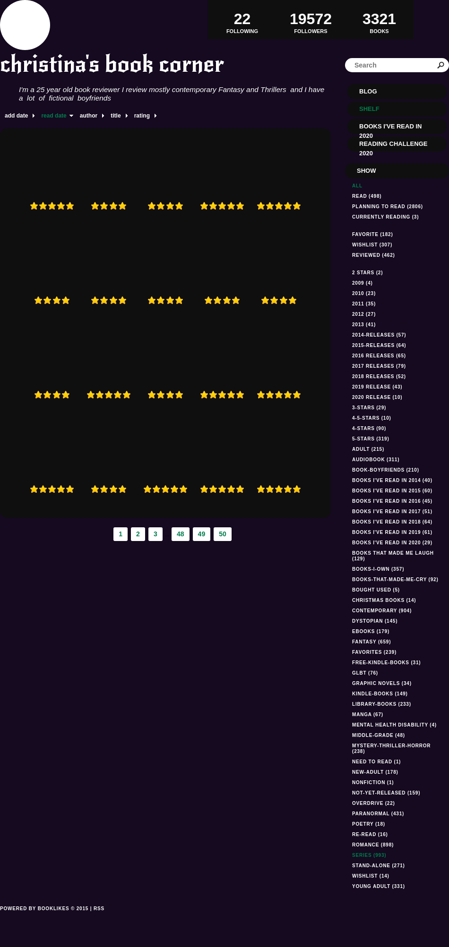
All (357, 185)
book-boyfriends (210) (385, 470)
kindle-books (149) (380, 693)
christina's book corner (112, 64)
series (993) (369, 855)
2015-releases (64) (379, 345)
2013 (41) (364, 324)
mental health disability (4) (394, 724)
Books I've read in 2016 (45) (392, 501)
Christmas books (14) (384, 600)
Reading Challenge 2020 (393, 146)
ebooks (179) (370, 631)
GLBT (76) (365, 673)
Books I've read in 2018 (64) (392, 521)
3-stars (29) (369, 407)
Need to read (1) (376, 761)
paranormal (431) (378, 813)
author (88, 115)
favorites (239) (374, 652)
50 (222, 534)
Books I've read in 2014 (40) (392, 480)
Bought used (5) (376, 589)
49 (202, 534)
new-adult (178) (375, 772)
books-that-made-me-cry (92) (395, 579)
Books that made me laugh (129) (393, 555)
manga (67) (367, 714)
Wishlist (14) (370, 876)
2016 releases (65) (379, 355)
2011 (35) (364, 303)
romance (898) (373, 844)
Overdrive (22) (373, 803)
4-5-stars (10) (371, 418)
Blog (368, 91)
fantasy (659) (371, 641)
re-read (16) (370, 834)
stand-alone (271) (378, 865)
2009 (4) (362, 283)
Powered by (44, 919)
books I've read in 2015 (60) (392, 490)
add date (16, 115)
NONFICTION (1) (373, 782)
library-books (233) (381, 704)
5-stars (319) (370, 438)
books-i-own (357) (378, 569)
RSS (99, 908)
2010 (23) (364, 293)
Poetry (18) (368, 824)
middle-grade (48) (378, 735)
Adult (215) (368, 449)
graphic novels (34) (382, 683)
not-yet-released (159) (386, 792)
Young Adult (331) (378, 886)
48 (180, 534)
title (116, 115)
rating (142, 115)
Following (242, 19)
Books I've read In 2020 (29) (392, 542)
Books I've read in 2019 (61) (392, 532)
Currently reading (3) (385, 217)
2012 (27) (364, 314)
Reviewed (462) (373, 255)
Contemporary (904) (382, 610)
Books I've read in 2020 (390, 128)
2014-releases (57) (379, 335)
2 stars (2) (367, 272)
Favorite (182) (372, 234)
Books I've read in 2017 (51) (392, 511)
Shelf (369, 108)
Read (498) (366, 196)
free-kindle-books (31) (386, 662)
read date (53, 115)
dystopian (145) (374, 621)
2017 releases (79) (379, 366)
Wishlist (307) (372, 244)
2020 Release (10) (377, 397)
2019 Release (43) (377, 386)
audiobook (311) (375, 459)
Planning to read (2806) (387, 206)
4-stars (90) (369, 428)
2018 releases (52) (379, 376)
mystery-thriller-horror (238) (391, 748)
